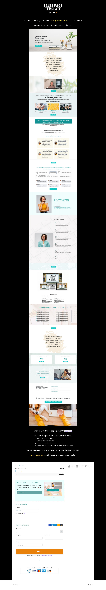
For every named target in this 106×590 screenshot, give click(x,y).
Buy (39, 551)
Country (17, 542)
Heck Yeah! (22, 492)
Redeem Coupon (18, 471)
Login (24, 513)
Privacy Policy (49, 555)
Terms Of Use (43, 555)
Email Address (17, 507)
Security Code (47, 535)
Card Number (18, 528)
